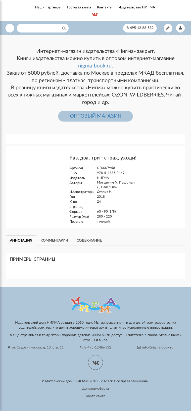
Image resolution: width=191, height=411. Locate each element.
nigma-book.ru (95, 65)
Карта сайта (95, 396)
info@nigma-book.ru (155, 347)
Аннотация (21, 240)
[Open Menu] (9, 28)
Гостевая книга (79, 7)
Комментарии (54, 240)
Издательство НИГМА (136, 7)
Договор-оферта (95, 388)
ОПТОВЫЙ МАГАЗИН (95, 116)
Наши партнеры (48, 7)
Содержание (89, 240)
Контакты (104, 7)
